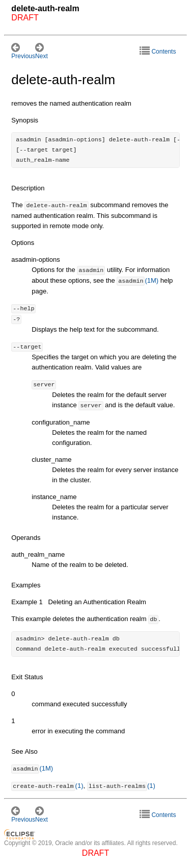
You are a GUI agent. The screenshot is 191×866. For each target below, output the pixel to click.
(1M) (137, 281)
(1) (47, 786)
